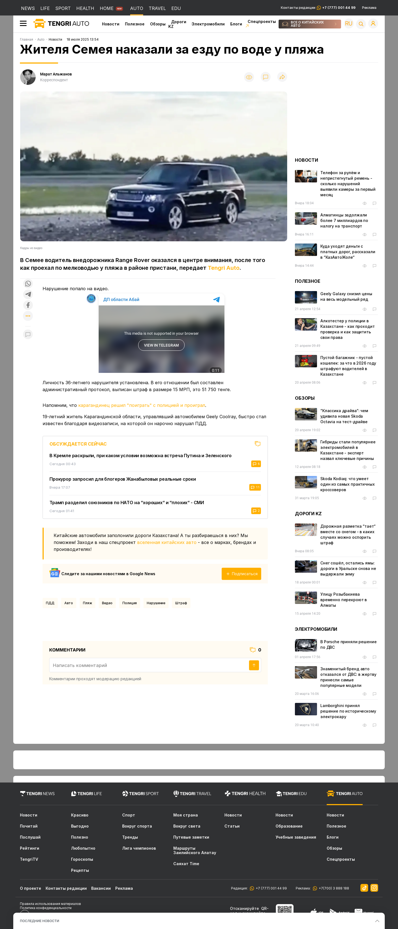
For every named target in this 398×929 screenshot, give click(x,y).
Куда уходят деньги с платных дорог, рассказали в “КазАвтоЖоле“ (347, 252)
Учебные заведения (296, 837)
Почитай (29, 826)
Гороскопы (82, 859)
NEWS (28, 8)
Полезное (135, 24)
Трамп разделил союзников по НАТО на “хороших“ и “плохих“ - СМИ (126, 502)
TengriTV (29, 859)
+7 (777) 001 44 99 (270, 888)
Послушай (30, 837)
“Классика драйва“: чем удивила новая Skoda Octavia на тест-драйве (344, 416)
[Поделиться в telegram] (28, 294)
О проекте (30, 888)
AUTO (136, 8)
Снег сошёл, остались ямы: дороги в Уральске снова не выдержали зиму (348, 568)
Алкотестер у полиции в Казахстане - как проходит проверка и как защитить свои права (347, 329)
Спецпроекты (341, 859)
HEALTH (85, 8)
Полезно (79, 837)
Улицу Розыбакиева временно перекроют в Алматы (343, 600)
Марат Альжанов (56, 74)
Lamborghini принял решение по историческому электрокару (348, 711)
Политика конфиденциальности (46, 908)
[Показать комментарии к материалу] (28, 334)
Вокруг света (186, 826)
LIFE (45, 8)
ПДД (50, 603)
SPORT (63, 8)
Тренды (130, 837)
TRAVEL (157, 8)
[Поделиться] (282, 77)
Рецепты (80, 870)
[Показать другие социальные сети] (28, 316)
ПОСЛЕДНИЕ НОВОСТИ (39, 921)
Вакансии (101, 888)
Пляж (87, 603)
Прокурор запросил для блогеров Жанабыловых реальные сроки (122, 479)
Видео (107, 603)
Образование (289, 826)
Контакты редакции (318, 8)
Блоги (236, 24)
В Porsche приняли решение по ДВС (348, 644)
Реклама (369, 8)
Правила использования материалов (50, 904)
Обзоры (158, 24)
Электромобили (208, 24)
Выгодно (80, 826)
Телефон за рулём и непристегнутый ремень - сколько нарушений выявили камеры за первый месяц (348, 183)
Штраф (181, 603)
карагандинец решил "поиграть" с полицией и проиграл (141, 405)
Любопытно (83, 848)
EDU (176, 8)
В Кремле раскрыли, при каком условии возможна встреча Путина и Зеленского (140, 455)
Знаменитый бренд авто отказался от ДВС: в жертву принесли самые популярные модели (348, 677)
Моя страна (185, 815)
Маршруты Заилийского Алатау (194, 850)
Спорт (128, 815)
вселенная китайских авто (167, 542)
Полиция (129, 603)
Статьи (232, 826)
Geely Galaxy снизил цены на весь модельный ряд (346, 296)
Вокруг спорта (137, 826)
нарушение (156, 603)
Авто (68, 603)
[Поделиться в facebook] (28, 305)
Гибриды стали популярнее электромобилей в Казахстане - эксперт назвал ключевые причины (348, 450)
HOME (107, 8)
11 (255, 487)
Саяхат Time (186, 864)
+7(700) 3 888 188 (333, 888)
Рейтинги (29, 848)
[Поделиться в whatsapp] (28, 284)
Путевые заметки (191, 837)
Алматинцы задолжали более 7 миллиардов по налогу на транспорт (344, 220)
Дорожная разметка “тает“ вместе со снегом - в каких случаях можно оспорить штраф (348, 534)
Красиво (79, 815)
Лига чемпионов (139, 848)
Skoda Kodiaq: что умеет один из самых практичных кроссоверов (347, 484)
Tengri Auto (223, 268)
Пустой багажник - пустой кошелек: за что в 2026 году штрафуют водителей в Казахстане (348, 365)
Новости (110, 24)
